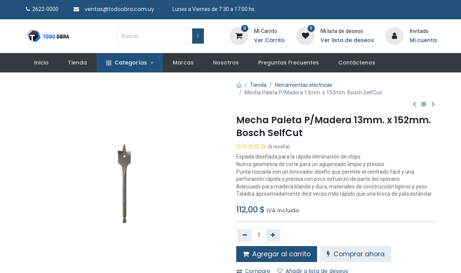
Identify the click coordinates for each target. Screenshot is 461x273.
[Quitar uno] (245, 235)
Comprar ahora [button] (356, 254)
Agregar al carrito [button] (277, 254)
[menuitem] (41, 63)
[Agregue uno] (273, 235)
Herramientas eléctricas (303, 85)
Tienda (258, 85)
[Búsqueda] (198, 36)
